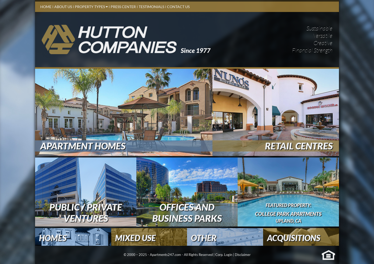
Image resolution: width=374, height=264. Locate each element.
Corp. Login (223, 255)
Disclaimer (243, 255)
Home (45, 6)
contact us (178, 6)
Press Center (123, 6)
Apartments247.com (165, 255)
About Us (63, 6)
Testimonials (151, 6)
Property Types (91, 6)
